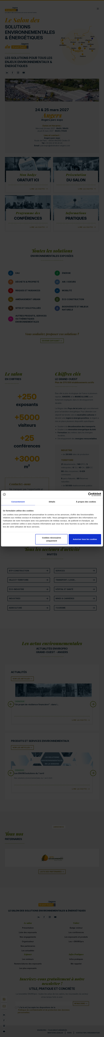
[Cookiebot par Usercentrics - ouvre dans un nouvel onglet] (90, 494)
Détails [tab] (52, 502)
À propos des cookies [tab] (86, 502)
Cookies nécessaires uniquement (51, 539)
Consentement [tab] (18, 502)
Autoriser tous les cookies (85, 539)
